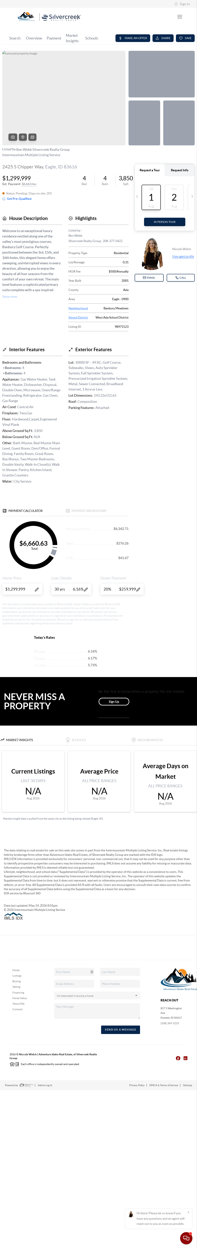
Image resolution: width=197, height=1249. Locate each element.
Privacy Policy (137, 1085)
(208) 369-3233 (170, 1023)
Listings (16, 975)
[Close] (188, 1212)
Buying (16, 981)
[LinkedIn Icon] (183, 1057)
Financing (18, 992)
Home (16, 970)
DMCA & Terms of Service (163, 1085)
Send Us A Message (120, 1029)
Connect (17, 1009)
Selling (16, 986)
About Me (18, 1003)
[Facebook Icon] (176, 1057)
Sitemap (187, 1085)
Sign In (182, 4)
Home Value (19, 998)
